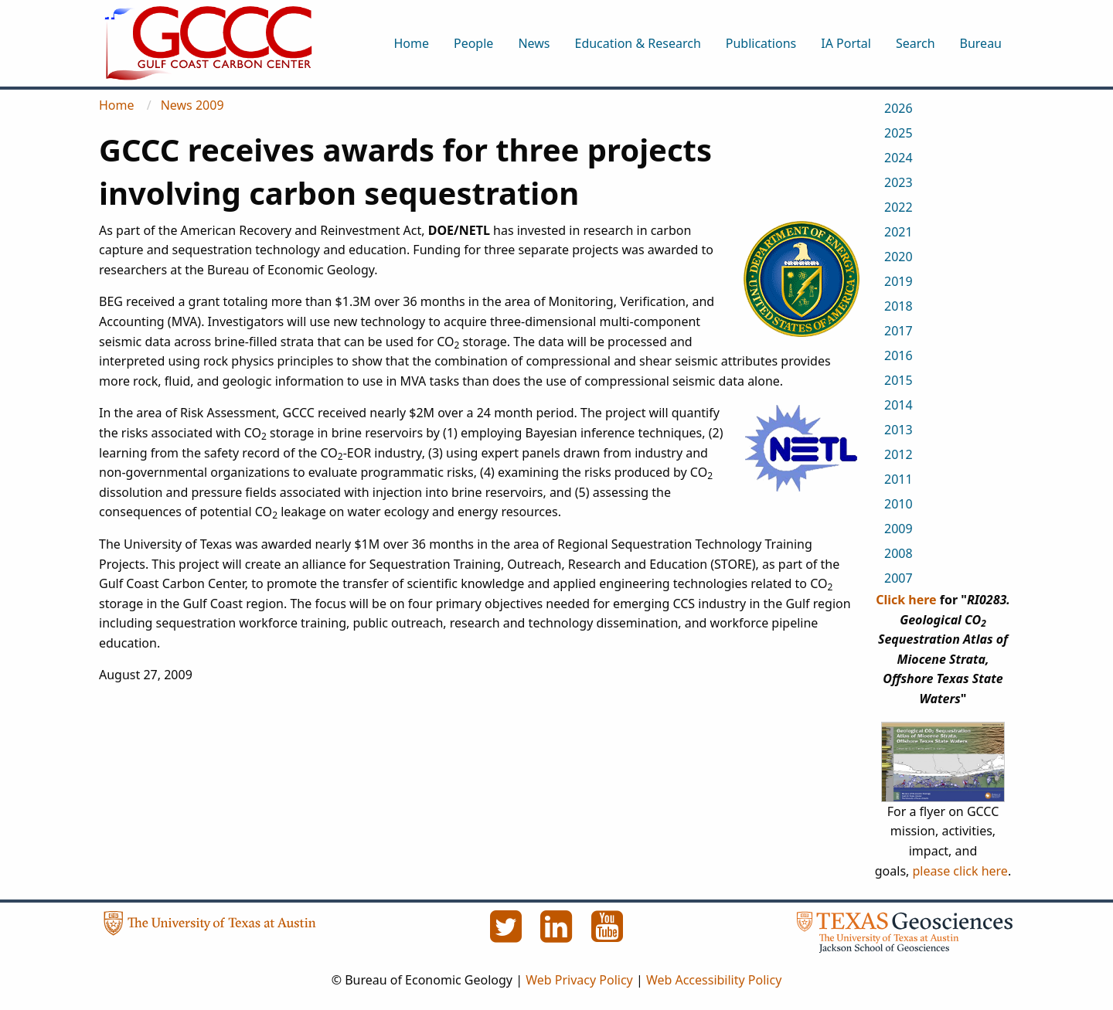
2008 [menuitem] (898, 553)
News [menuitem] (534, 43)
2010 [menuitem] (898, 503)
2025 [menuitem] (898, 132)
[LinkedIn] (558, 935)
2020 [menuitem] (898, 256)
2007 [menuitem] (898, 578)
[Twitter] (507, 935)
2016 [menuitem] (898, 355)
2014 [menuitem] (898, 404)
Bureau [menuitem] (981, 43)
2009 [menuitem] (898, 528)
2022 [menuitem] (898, 207)
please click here (960, 870)
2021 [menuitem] (898, 231)
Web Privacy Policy (579, 979)
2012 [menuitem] (898, 454)
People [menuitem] (473, 43)
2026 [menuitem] (898, 108)
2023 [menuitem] (898, 182)
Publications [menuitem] (761, 43)
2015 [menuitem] (898, 380)
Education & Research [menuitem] (637, 43)
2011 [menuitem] (898, 479)
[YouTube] (607, 935)
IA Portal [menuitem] (846, 43)
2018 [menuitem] (898, 306)
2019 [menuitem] (898, 281)
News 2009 (192, 105)
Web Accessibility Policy (713, 979)
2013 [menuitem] (898, 429)
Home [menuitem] (411, 43)
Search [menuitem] (915, 43)
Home (116, 105)
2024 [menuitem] (898, 157)
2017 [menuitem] (898, 330)
